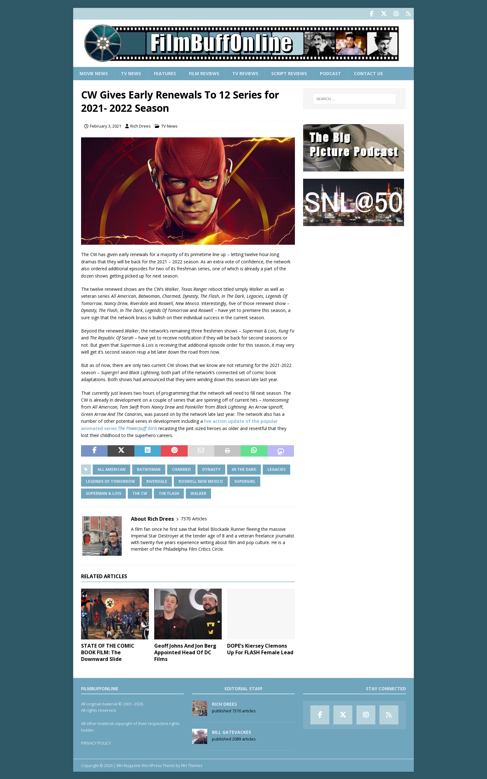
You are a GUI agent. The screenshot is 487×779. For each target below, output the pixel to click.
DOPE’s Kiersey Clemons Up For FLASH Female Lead (260, 648)
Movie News (93, 73)
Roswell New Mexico (201, 480)
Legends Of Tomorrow (110, 480)
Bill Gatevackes (231, 731)
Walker (198, 492)
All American (111, 468)
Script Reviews (289, 73)
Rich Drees (140, 125)
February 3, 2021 (105, 125)
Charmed (181, 468)
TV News (131, 73)
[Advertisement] (354, 271)
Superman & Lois (103, 492)
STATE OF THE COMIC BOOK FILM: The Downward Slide (107, 652)
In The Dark (244, 468)
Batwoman (149, 468)
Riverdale (156, 480)
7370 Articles (194, 518)
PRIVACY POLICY (96, 742)
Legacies (276, 468)
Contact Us (368, 73)
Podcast (330, 73)
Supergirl (244, 480)
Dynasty (211, 468)
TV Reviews (245, 73)
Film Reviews (204, 73)
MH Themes (191, 765)
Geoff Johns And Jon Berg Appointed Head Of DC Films (185, 652)
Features (165, 73)
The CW (139, 492)
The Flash (169, 492)
